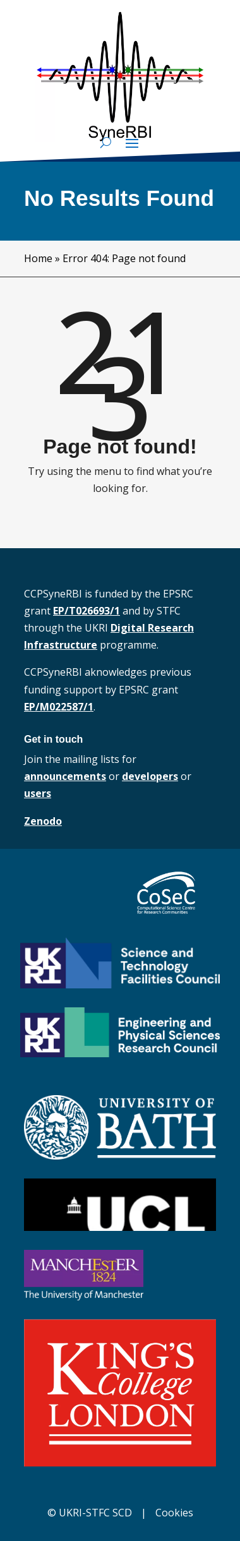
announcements (65, 776)
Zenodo (43, 821)
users (37, 793)
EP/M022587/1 (58, 707)
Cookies (174, 1513)
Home (38, 258)
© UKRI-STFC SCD (89, 1513)
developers (150, 776)
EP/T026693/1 (86, 611)
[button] (132, 143)
